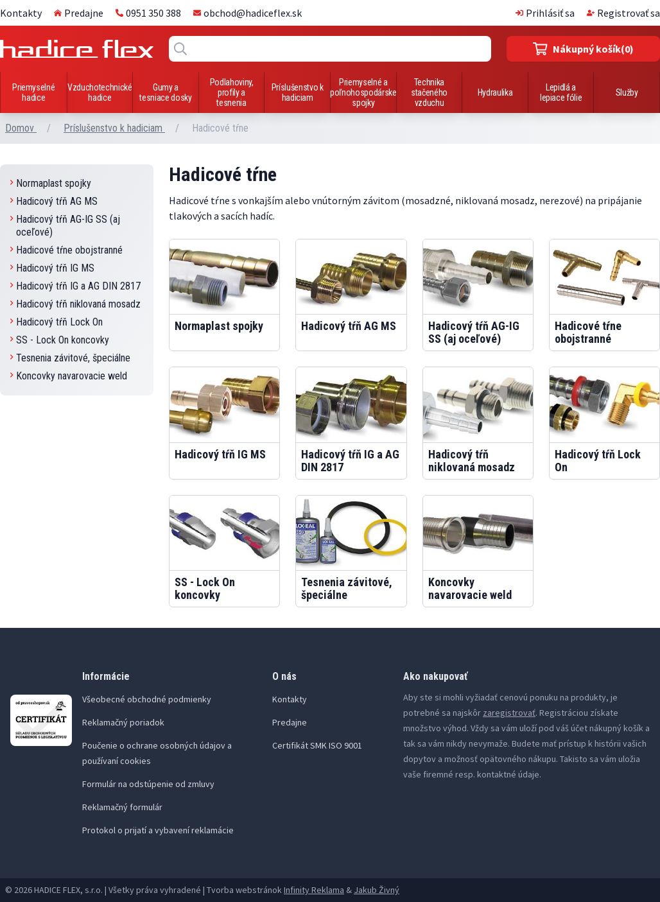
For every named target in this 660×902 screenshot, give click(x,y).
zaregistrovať (509, 712)
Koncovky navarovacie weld (68, 376)
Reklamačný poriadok (123, 722)
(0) (583, 48)
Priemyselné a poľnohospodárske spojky (363, 92)
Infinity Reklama (314, 890)
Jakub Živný (376, 890)
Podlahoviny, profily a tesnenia (232, 92)
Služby (627, 92)
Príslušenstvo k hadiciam (298, 92)
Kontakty (21, 12)
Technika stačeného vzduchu (429, 92)
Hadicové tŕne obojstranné (66, 250)
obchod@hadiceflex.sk (247, 12)
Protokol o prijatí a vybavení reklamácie (158, 830)
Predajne (78, 12)
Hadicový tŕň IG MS (52, 268)
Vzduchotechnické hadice (99, 92)
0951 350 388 (148, 12)
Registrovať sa (623, 12)
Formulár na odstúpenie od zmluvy (148, 784)
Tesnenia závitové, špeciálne (70, 358)
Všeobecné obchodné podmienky (146, 699)
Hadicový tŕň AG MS (54, 201)
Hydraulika (495, 92)
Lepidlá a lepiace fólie (561, 92)
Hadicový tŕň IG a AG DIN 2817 (75, 286)
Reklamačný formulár (122, 807)
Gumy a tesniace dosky (165, 92)
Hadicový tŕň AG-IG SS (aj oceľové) (65, 225)
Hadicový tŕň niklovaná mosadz (75, 304)
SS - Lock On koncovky (59, 340)
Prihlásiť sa (545, 12)
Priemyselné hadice (33, 92)
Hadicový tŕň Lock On (56, 322)
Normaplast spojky (50, 183)
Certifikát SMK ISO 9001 (317, 745)
